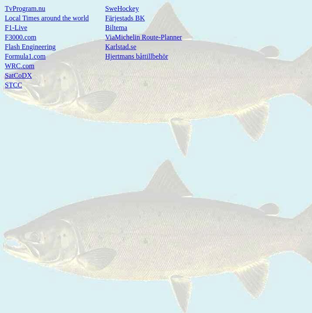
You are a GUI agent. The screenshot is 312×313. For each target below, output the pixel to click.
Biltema (116, 27)
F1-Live (16, 27)
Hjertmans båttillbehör (136, 56)
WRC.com (19, 66)
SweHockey (122, 8)
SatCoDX (18, 75)
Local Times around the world (47, 18)
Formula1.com (25, 56)
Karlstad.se (120, 46)
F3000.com (20, 37)
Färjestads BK (125, 18)
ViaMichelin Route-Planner (143, 37)
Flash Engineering (30, 46)
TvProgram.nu (25, 8)
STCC (13, 85)
